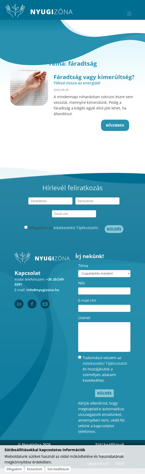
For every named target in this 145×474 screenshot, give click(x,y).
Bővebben (115, 125)
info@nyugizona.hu (42, 290)
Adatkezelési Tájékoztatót (105, 363)
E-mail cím (87, 300)
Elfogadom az (64, 227)
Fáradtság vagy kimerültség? (94, 77)
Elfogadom (14, 469)
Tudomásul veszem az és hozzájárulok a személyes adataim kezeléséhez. (105, 369)
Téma (83, 265)
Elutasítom (34, 469)
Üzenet (84, 317)
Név (81, 282)
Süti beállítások (58, 469)
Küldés (114, 229)
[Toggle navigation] (129, 13)
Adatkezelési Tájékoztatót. (76, 227)
